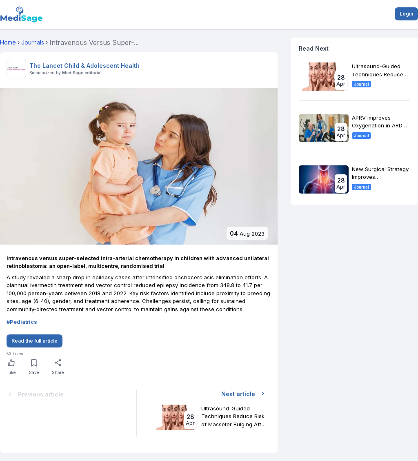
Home (8, 42)
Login (406, 14)
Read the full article (34, 341)
